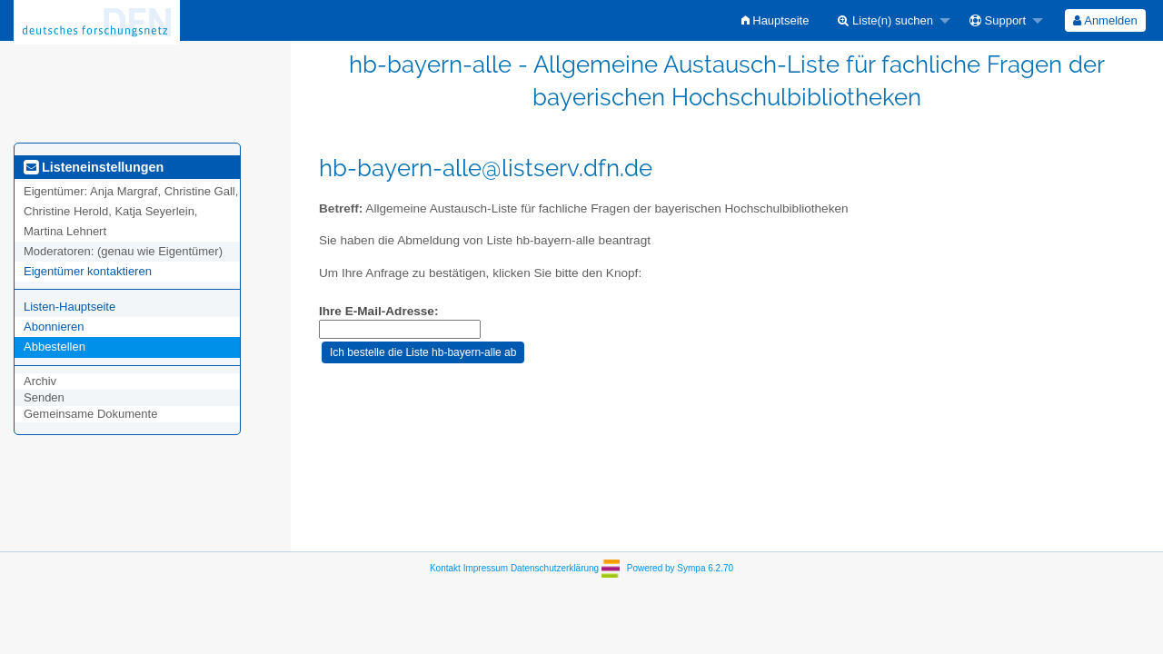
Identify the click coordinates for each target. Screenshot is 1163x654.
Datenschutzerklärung (555, 568)
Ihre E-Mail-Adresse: (378, 311)
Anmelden (1105, 20)
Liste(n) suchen (885, 20)
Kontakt (445, 568)
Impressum (485, 568)
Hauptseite (775, 20)
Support (997, 20)
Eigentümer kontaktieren (88, 271)
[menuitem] (775, 20)
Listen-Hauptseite (69, 306)
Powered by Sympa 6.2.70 (680, 568)
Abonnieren (54, 326)
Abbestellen (54, 346)
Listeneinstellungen (94, 167)
